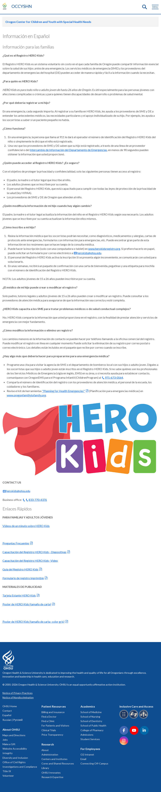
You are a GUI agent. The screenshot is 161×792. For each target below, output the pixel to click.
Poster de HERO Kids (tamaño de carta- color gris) (33, 621)
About (45, 750)
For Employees (90, 748)
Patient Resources (54, 706)
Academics (87, 706)
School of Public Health (93, 725)
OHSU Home (10, 706)
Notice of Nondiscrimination (18, 697)
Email (83, 759)
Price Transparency (52, 734)
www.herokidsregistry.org (104, 248)
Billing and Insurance (53, 712)
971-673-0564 (114, 377)
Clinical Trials (49, 730)
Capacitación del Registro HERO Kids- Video (30, 560)
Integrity (8, 753)
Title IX (7, 771)
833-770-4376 (38, 499)
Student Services (90, 739)
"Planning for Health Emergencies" (63, 391)
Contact (7, 710)
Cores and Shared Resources (58, 763)
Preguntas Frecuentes (16, 543)
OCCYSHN (21, 6)
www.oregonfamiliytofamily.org (26, 395)
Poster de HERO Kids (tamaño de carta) (27, 604)
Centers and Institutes (54, 759)
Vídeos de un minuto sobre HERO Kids (26, 526)
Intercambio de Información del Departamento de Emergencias (68, 150)
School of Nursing (90, 716)
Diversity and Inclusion (15, 757)
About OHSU (11, 729)
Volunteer (8, 775)
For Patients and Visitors (55, 725)
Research (48, 744)
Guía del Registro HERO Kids (20, 569)
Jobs (5, 739)
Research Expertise (52, 777)
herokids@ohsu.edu (89, 253)
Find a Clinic (48, 721)
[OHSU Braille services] (124, 718)
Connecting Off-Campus (94, 763)
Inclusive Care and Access (136, 706)
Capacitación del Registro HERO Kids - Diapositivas (34, 552)
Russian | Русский (13, 719)
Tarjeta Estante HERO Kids (19, 595)
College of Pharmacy (91, 730)
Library (45, 767)
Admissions (86, 734)
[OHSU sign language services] (134, 718)
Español (7, 715)
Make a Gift (9, 744)
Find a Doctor (49, 716)
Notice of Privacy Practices (18, 692)
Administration (50, 754)
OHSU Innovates (51, 772)
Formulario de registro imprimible (23, 578)
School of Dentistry (91, 721)
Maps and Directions (14, 735)
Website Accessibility (15, 748)
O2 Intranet (87, 754)
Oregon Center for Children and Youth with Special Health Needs (48, 21)
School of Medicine (91, 712)
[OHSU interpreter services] (144, 718)
